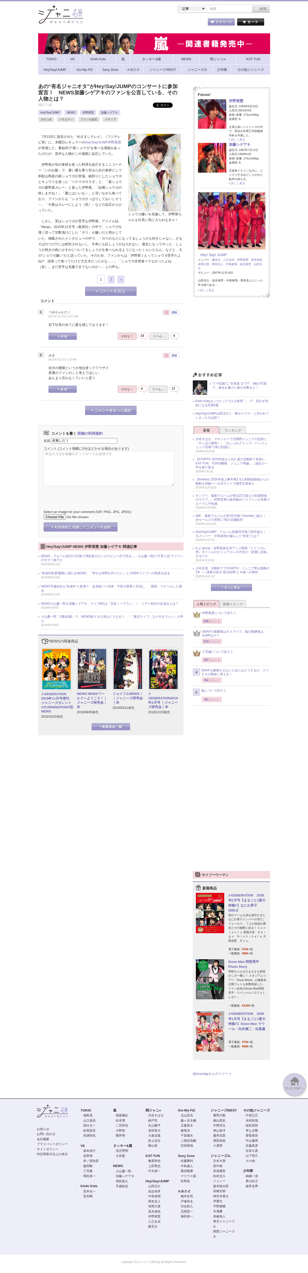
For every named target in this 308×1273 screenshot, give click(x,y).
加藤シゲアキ (109, 112)
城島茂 (88, 1115)
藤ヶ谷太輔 (188, 1120)
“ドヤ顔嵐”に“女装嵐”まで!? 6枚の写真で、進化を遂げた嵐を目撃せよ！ (239, 385)
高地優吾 (219, 1171)
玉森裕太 (187, 1125)
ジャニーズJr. (221, 1156)
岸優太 (217, 1201)
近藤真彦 (252, 1145)
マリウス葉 (188, 1176)
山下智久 (252, 1155)
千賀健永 (187, 1135)
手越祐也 (122, 1186)
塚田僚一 (187, 1216)
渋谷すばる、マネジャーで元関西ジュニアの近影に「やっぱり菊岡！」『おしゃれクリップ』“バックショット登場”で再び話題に (232, 443)
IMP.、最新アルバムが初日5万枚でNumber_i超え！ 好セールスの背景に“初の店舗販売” (232, 518)
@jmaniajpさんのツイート (212, 1074)
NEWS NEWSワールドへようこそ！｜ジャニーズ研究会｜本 (92, 700)
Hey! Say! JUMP (214, 255)
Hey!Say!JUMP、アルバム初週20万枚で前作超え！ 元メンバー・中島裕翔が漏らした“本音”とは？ (233, 534)
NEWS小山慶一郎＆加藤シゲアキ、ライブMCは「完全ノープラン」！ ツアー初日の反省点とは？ (110, 603)
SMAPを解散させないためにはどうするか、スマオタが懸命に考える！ (231, 672)
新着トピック (233, 604)
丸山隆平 (154, 1125)
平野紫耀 (219, 1206)
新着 (206, 430)
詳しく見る (238, 139)
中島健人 (187, 1166)
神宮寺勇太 (221, 1196)
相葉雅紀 (122, 1115)
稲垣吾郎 (252, 1125)
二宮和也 (122, 1125)
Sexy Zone (186, 1156)
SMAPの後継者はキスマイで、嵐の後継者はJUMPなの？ (228, 634)
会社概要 (43, 1139)
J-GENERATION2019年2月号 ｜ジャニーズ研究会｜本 (163, 700)
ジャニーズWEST (224, 1110)
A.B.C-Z (184, 1191)
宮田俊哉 (187, 1145)
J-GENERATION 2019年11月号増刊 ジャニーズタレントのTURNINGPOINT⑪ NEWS (57, 703)
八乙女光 (229, 259)
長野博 (88, 1156)
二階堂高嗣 (188, 1140)
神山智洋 (219, 1130)
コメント (50, 448)
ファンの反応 (88, 119)
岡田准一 (89, 1176)
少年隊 (248, 1171)
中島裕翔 (231, 264)
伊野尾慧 (88, 112)
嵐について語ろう (209, 692)
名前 (47, 440)
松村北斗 (219, 1176)
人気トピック (206, 604)
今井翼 (120, 1156)
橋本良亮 (187, 1196)
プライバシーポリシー (52, 1144)
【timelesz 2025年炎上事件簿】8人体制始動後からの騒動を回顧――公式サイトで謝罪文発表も (232, 481)
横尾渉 (185, 1130)
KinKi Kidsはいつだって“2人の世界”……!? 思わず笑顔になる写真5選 (231, 403)
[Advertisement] (231, 336)
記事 (133, 23)
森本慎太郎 (221, 1186)
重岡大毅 (219, 1115)
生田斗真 (252, 1151)
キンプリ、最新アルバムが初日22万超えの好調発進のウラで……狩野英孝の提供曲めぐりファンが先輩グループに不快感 (233, 499)
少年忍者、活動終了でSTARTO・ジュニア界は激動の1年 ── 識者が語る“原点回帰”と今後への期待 (233, 570)
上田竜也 (154, 1166)
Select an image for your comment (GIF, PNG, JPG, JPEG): (88, 512)
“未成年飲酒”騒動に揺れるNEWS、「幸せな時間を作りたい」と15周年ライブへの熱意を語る (105, 573)
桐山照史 (219, 1120)
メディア (110, 119)
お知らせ (43, 1129)
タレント (190, 23)
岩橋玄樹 (219, 1191)
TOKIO (86, 1110)
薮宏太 (216, 259)
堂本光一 (89, 1191)
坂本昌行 (89, 1151)
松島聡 (185, 1181)
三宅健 (88, 1171)
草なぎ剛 (252, 1130)
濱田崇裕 (219, 1140)
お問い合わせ (46, 1134)
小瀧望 (217, 1145)
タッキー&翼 (122, 1146)
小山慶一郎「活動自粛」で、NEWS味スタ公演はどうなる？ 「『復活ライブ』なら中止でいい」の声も (112, 619)
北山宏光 (187, 1115)
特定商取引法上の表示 (52, 1154)
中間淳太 (219, 1125)
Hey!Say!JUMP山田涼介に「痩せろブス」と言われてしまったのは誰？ (232, 415)
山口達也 (89, 1120)
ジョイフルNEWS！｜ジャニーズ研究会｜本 (128, 698)
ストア (105, 23)
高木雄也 (256, 259)
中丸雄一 (154, 1171)
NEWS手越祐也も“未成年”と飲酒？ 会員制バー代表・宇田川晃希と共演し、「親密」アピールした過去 (111, 588)
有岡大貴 (203, 264)
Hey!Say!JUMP (50, 112)
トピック (161, 23)
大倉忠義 (154, 1135)
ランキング (232, 430)
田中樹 (217, 1166)
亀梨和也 (154, 1161)
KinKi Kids (89, 1186)
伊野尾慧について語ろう (214, 614)
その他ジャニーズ (256, 1110)
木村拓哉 (252, 1120)
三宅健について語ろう (213, 653)
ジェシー (219, 1181)
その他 (250, 1161)
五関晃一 (187, 1211)
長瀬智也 (89, 1135)
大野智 (120, 1130)
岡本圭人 (217, 264)
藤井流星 (219, 1135)
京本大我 (219, 1161)
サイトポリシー (48, 1149)
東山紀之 (252, 1181)
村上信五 (154, 1140)
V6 (83, 1146)
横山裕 (152, 1145)
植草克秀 (252, 1186)
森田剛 (88, 1166)
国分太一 (89, 1125)
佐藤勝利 (187, 1161)
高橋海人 (219, 1216)
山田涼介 (154, 1186)
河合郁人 (187, 1206)
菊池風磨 (187, 1171)
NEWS (71, 112)
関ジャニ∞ (153, 1110)
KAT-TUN (153, 1156)
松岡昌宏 (89, 1130)
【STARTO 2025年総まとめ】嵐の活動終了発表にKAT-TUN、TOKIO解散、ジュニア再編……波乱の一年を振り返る (232, 463)
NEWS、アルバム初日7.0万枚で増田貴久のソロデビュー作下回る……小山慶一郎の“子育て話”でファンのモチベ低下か (112, 558)
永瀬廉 (217, 1211)
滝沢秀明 (122, 1151)
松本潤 (120, 1120)
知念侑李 (245, 264)
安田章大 (154, 1130)
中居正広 (252, 1115)
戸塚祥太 (187, 1201)
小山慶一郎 (123, 1171)
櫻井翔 (120, 1135)
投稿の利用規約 (90, 433)
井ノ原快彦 (91, 1161)
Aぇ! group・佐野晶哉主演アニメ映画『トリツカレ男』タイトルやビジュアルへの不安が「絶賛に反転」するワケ (233, 552)
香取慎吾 (252, 1135)
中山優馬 (252, 1140)
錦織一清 (252, 1176)
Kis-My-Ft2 (186, 1110)
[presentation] (83, 494)
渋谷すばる (156, 1115)
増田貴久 (122, 1181)
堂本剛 (88, 1196)
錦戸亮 (152, 1120)
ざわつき (46, 119)
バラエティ (66, 119)
